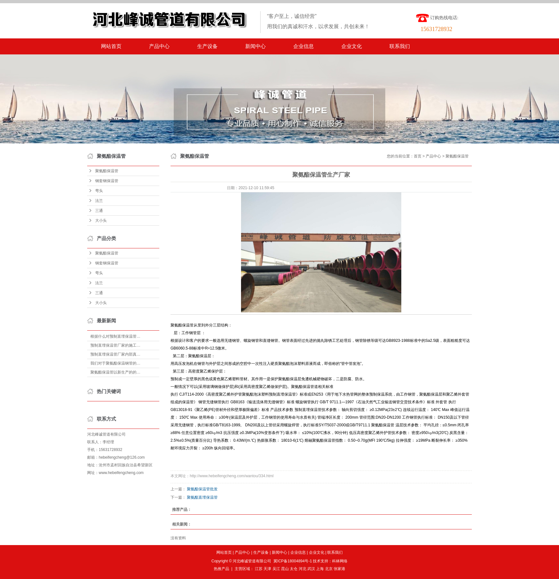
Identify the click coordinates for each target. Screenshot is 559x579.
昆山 (285, 569)
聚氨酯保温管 (106, 171)
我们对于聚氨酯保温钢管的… (115, 363)
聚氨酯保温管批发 (202, 489)
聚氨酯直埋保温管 (202, 497)
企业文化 (351, 46)
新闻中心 (255, 46)
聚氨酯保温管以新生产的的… (115, 372)
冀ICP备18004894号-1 (292, 561)
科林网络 (339, 561)
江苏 (259, 569)
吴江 (276, 569)
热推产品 (221, 569)
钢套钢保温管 (106, 181)
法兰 (99, 200)
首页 (417, 156)
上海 (320, 569)
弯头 (99, 191)
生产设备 (207, 46)
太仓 (293, 569)
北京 (329, 569)
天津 (267, 569)
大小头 (101, 220)
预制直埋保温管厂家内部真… (115, 354)
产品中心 (159, 46)
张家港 (339, 569)
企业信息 (303, 46)
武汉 (311, 569)
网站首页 (111, 46)
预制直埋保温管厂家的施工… (115, 345)
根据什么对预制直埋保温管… (115, 336)
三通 (99, 210)
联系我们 (399, 46)
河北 (302, 569)
